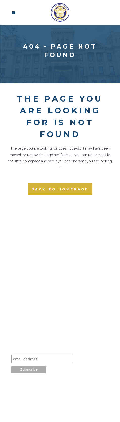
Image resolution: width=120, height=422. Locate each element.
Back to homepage (60, 189)
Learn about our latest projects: (44, 349)
